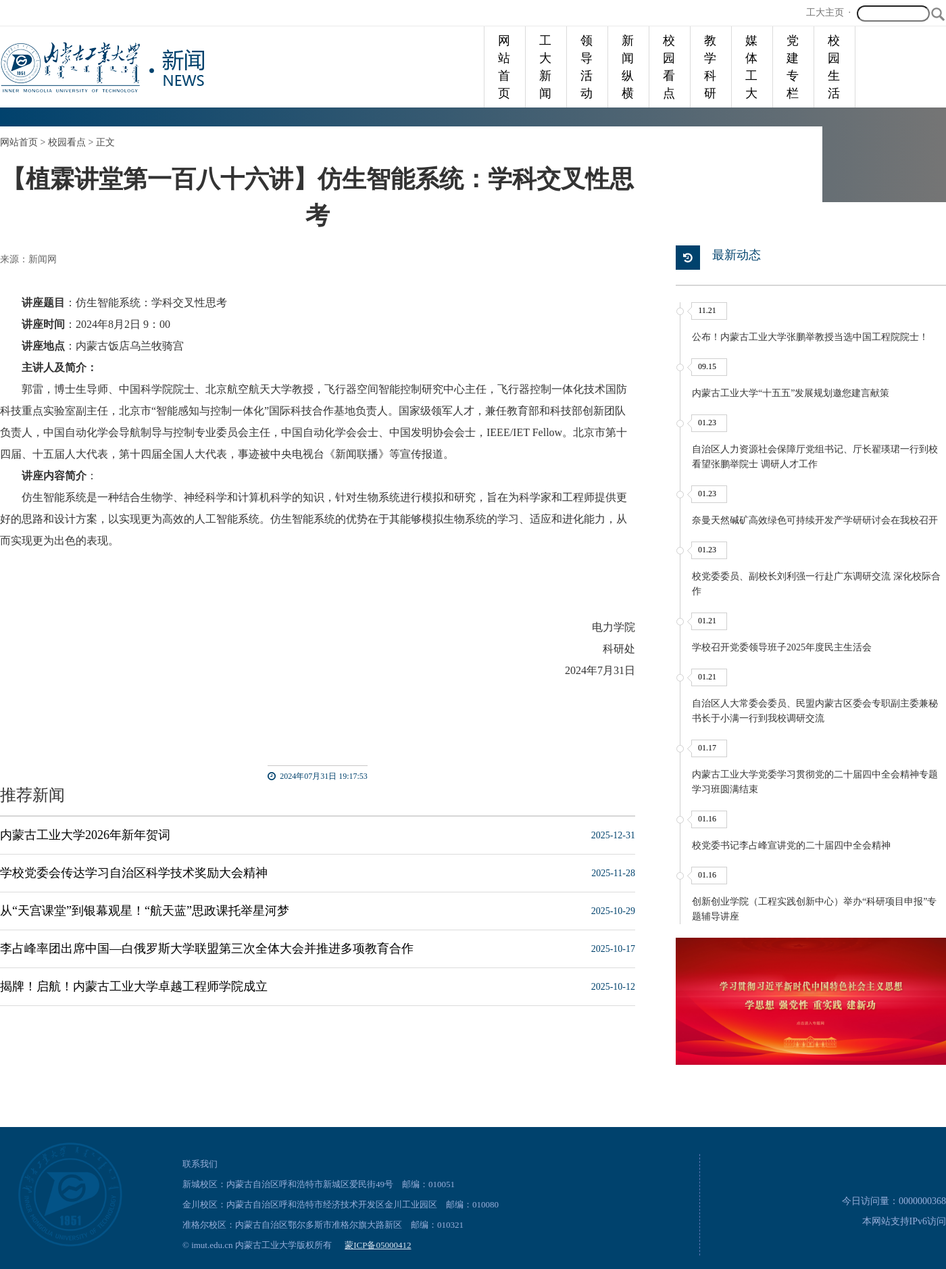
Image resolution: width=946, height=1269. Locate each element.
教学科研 (710, 67)
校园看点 (669, 67)
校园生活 (834, 67)
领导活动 (586, 67)
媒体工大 (751, 67)
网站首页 (504, 67)
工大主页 (825, 12)
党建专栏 (793, 67)
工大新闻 (545, 67)
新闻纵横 (628, 67)
